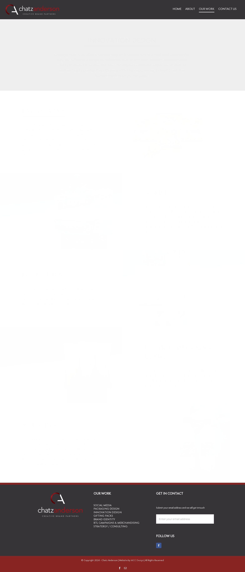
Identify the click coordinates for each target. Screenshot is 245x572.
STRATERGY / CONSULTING (111, 526)
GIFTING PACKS (103, 515)
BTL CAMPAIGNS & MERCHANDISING (117, 522)
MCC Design (137, 560)
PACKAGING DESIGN (107, 508)
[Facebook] (158, 545)
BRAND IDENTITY (104, 519)
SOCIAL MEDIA (103, 505)
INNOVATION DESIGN (108, 512)
